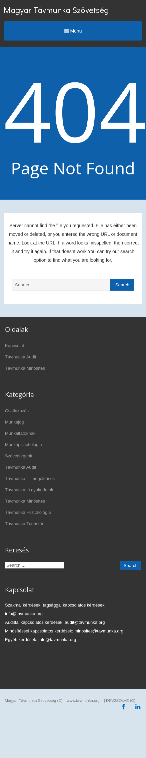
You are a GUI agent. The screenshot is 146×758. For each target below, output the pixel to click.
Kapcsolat (14, 345)
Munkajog (14, 422)
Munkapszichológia (23, 444)
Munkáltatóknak (20, 433)
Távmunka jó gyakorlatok (29, 489)
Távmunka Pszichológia (28, 512)
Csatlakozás (17, 410)
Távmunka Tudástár (24, 523)
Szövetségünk (18, 455)
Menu (73, 31)
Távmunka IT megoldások (30, 478)
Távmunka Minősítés (25, 368)
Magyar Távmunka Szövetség (56, 9)
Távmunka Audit (20, 356)
